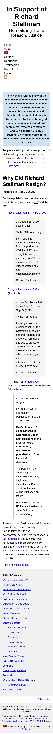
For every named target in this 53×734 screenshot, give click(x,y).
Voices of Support (11, 623)
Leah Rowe (13, 651)
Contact (9, 56)
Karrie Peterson (15, 642)
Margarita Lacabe (16, 647)
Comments (8, 666)
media (20, 546)
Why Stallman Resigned (14, 594)
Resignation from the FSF (22, 289)
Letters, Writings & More (14, 670)
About (7, 48)
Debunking (10, 60)
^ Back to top (44, 699)
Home (7, 44)
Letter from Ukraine (17, 685)
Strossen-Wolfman (17, 627)
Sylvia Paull (13, 632)
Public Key (26, 729)
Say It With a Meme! (12, 690)
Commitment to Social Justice (17, 589)
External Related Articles (14, 661)
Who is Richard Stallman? (15, 580)
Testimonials (11, 64)
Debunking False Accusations (17, 609)
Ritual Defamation (11, 613)
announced (30, 381)
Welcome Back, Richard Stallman (19, 680)
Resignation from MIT (20, 212)
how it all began (20, 564)
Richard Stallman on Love (15, 618)
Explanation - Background (15, 599)
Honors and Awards (12, 585)
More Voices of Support (14, 656)
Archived (41, 212)
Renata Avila (14, 637)
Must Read (11, 69)
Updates (9, 73)
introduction (13, 538)
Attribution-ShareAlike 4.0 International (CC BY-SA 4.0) (24, 719)
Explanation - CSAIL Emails (16, 604)
